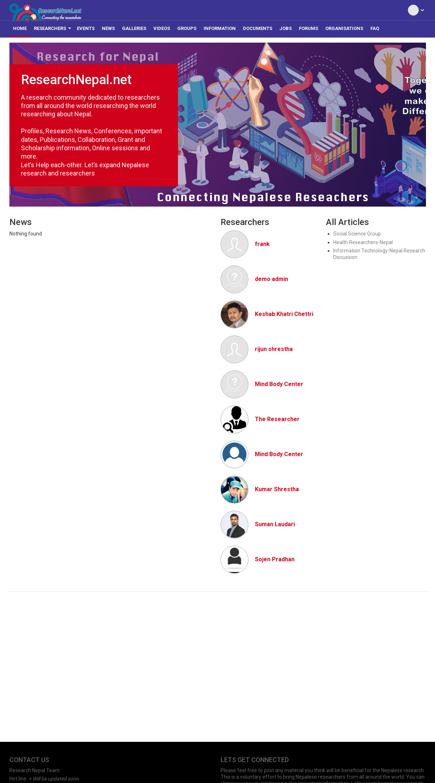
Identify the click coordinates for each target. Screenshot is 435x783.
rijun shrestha (274, 349)
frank (262, 244)
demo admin (271, 279)
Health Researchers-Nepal (363, 242)
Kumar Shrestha (277, 489)
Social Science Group (357, 234)
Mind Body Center (279, 384)
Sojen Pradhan (275, 559)
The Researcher (277, 419)
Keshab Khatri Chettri (284, 314)
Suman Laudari (275, 524)
